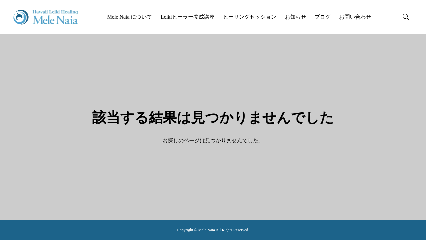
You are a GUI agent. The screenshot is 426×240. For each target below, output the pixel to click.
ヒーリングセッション (249, 17)
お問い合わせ (355, 17)
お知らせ (295, 17)
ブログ (322, 17)
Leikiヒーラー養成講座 (188, 17)
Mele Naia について (129, 17)
